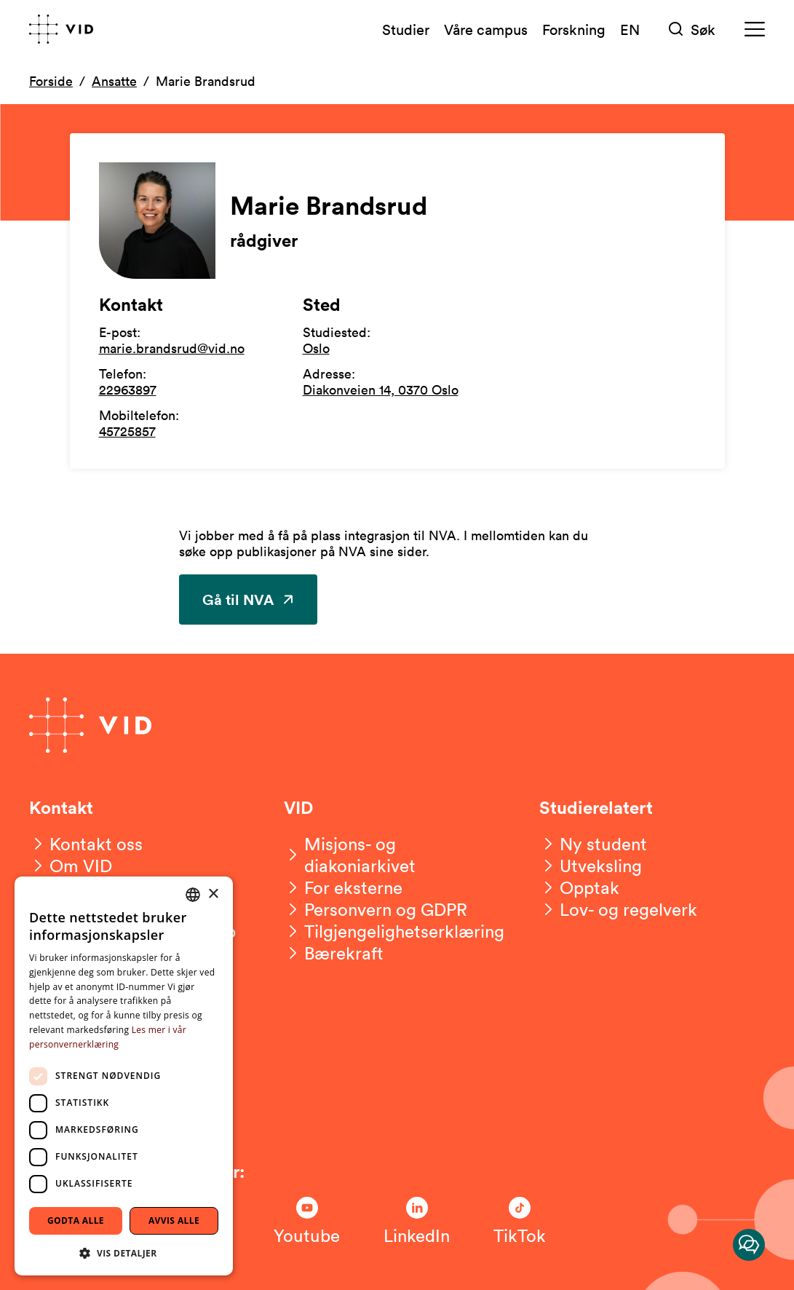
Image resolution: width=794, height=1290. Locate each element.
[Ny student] (593, 844)
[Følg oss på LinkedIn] (417, 1221)
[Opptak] (579, 887)
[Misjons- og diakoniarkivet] (396, 855)
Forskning (574, 29)
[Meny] (755, 29)
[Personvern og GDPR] (375, 909)
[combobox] (193, 894)
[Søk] (692, 29)
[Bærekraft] (334, 953)
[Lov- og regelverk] (618, 909)
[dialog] (124, 1076)
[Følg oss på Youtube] (307, 1221)
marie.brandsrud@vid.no (172, 348)
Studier (405, 29)
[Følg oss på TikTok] (519, 1221)
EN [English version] (630, 29)
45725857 (127, 431)
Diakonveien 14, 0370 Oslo (380, 389)
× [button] (212, 894)
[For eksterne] (343, 887)
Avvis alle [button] (173, 1220)
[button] (123, 1252)
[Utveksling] (590, 866)
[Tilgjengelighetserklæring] (394, 931)
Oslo (316, 348)
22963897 (127, 389)
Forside (51, 81)
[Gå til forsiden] (61, 29)
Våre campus (486, 29)
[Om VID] (70, 866)
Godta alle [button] (75, 1220)
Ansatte (114, 81)
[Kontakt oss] (86, 844)
